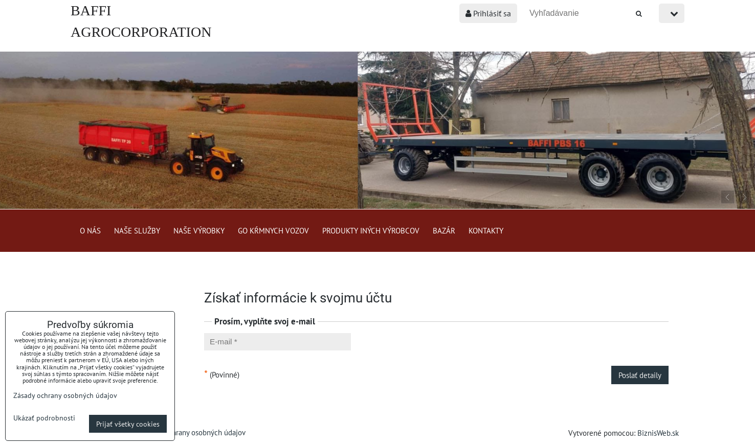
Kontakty (486, 230)
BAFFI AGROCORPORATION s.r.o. (141, 32)
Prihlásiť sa (488, 13)
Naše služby (137, 230)
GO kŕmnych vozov (273, 230)
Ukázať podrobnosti (44, 418)
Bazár (444, 230)
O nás (90, 230)
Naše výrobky (199, 230)
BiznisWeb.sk (658, 433)
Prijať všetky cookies (128, 424)
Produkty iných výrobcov (370, 230)
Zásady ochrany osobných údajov (193, 432)
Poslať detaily (639, 375)
